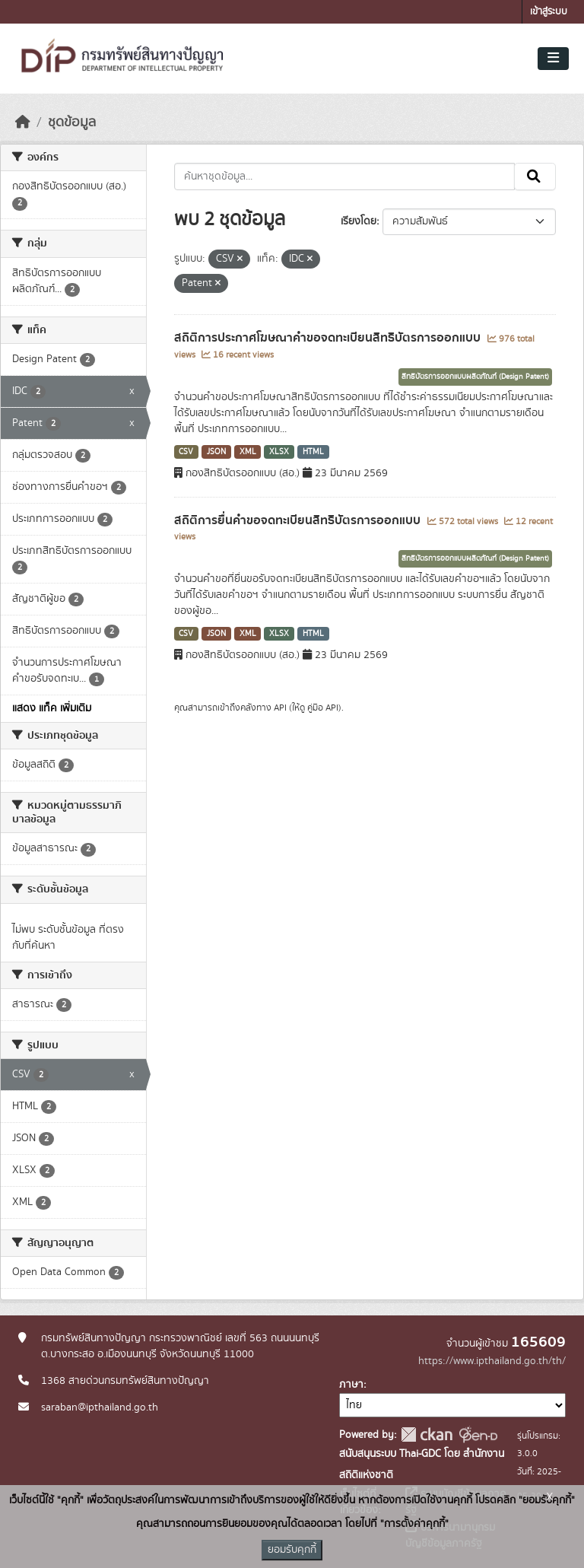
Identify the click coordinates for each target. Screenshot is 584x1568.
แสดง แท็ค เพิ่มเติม (51, 708)
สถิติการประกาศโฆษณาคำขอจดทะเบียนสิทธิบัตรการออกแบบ (329, 338)
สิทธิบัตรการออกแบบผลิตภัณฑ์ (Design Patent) (475, 376)
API (280, 707)
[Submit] (535, 176)
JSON (216, 452)
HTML (313, 452)
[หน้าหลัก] (22, 122)
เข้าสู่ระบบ (548, 12)
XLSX (279, 452)
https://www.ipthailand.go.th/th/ (492, 1361)
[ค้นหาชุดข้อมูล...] (345, 176)
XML (248, 452)
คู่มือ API (322, 707)
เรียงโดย (358, 221)
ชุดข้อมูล (72, 122)
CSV (186, 452)
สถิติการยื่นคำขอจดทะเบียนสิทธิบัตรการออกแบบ (299, 520)
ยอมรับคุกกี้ (292, 1549)
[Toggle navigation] (553, 58)
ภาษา (351, 1384)
